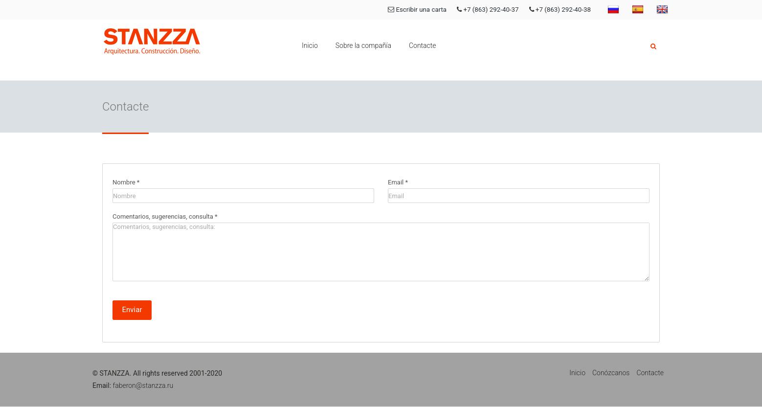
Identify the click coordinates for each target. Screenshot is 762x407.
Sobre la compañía (363, 45)
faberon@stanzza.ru (143, 385)
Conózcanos (610, 373)
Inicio (310, 45)
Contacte (422, 45)
